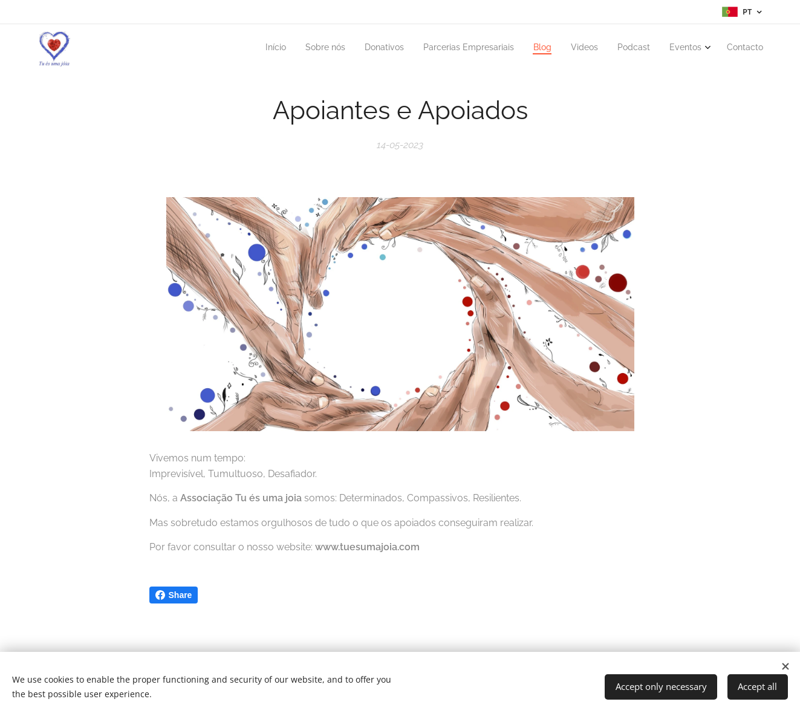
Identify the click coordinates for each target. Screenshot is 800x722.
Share (173, 595)
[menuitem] (605, 49)
